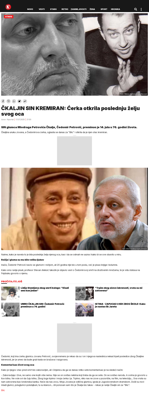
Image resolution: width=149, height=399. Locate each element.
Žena (92, 9)
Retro (65, 9)
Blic (3, 390)
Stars (53, 9)
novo (30, 9)
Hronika (115, 9)
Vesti (42, 9)
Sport (104, 9)
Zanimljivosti (78, 9)
